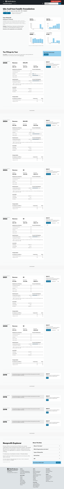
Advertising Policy (36, 484)
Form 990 (5, 54)
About (34, 470)
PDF (58, 222)
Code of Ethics (36, 483)
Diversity (34, 473)
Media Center (35, 475)
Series (21, 477)
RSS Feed (47, 472)
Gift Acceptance (36, 485)
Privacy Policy (35, 487)
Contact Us (46, 54)
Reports (34, 477)
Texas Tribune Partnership (25, 472)
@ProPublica (22, 483)
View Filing (48, 66)
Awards (34, 479)
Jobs (34, 474)
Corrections (35, 480)
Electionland (22, 473)
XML (58, 66)
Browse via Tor (48, 477)
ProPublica (22, 470)
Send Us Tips (48, 475)
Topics (21, 476)
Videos (21, 479)
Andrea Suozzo (7, 453)
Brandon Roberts (24, 453)
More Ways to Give (49, 481)
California (14, 3)
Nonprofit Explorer (7, 3)
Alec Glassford (13, 453)
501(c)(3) (11, 19)
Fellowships (39, 474)
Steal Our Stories (49, 476)
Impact (34, 478)
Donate (47, 480)
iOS (46, 471)
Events (21, 484)
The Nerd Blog (22, 482)
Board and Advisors (36, 471)
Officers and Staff (36, 472)
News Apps (22, 480)
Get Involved (22, 481)
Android (50, 471)
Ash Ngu (17, 453)
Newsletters (48, 470)
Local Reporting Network (25, 471)
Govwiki (12, 459)
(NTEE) (21, 27)
